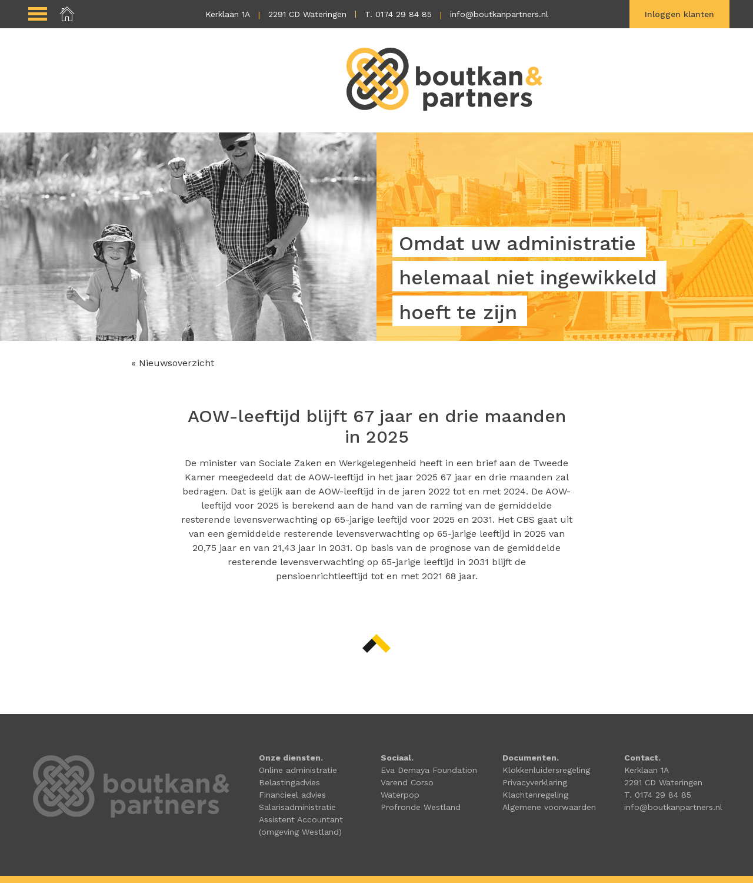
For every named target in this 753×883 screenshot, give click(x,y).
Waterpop (400, 794)
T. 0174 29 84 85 (398, 14)
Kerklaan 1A (227, 14)
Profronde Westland (421, 807)
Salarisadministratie (297, 807)
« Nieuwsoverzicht (172, 363)
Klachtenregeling (535, 794)
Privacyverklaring (534, 782)
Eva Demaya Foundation (429, 770)
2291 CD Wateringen (307, 14)
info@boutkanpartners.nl (499, 14)
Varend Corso (407, 782)
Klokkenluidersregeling (546, 770)
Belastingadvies (289, 782)
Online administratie (298, 770)
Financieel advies (292, 794)
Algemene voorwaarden (549, 807)
